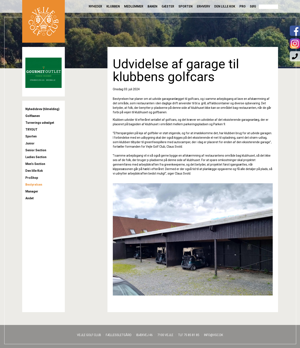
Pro (242, 6)
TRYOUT (31, 129)
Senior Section (35, 150)
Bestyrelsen (33, 184)
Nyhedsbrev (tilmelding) (42, 109)
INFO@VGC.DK (213, 335)
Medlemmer (133, 6)
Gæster (168, 6)
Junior (30, 143)
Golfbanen (32, 116)
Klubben (113, 6)
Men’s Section (35, 164)
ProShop (31, 177)
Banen (152, 6)
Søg (253, 6)
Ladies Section (35, 157)
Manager (31, 191)
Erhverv (203, 6)
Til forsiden (43, 21)
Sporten (185, 6)
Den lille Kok (224, 6)
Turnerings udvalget (39, 122)
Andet (29, 198)
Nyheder (95, 6)
